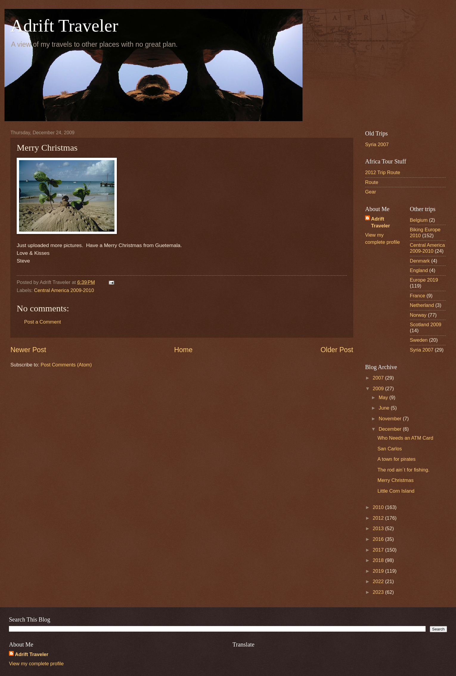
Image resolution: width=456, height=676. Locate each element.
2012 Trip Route (382, 172)
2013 (379, 528)
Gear (370, 192)
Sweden (419, 340)
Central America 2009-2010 (64, 290)
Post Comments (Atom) (66, 365)
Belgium (419, 220)
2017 (379, 550)
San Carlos (389, 449)
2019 (379, 571)
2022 (379, 581)
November (391, 418)
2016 (379, 539)
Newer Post (28, 350)
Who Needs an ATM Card (405, 438)
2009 (379, 388)
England (419, 270)
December (391, 429)
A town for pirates (396, 459)
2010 (379, 507)
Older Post (337, 350)
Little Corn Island (395, 491)
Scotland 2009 (425, 324)
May (384, 397)
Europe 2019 (424, 280)
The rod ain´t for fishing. (403, 470)
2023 (379, 592)
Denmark (420, 261)
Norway (418, 315)
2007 (379, 378)
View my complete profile (36, 663)
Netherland (422, 305)
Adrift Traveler (64, 25)
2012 (379, 518)
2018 (379, 560)
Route (371, 182)
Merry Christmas (395, 480)
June (384, 408)
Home (183, 350)
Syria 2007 (377, 144)
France (417, 296)
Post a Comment (42, 322)
